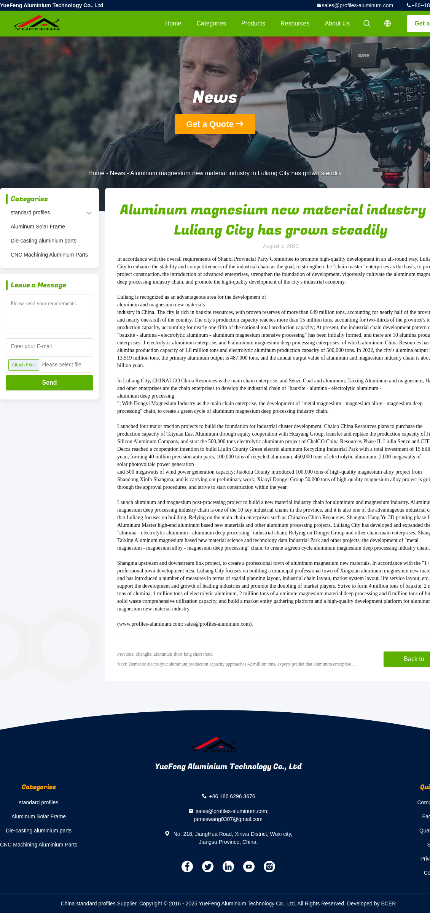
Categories (211, 23)
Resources (294, 23)
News (117, 173)
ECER (388, 903)
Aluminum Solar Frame (38, 226)
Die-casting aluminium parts (43, 241)
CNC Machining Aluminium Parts (49, 255)
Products (253, 23)
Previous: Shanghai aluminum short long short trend (165, 654)
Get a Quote (210, 124)
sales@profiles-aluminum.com (357, 5)
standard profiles (30, 212)
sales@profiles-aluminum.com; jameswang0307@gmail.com (231, 815)
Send (49, 382)
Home (173, 23)
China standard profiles (88, 903)
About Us (337, 23)
